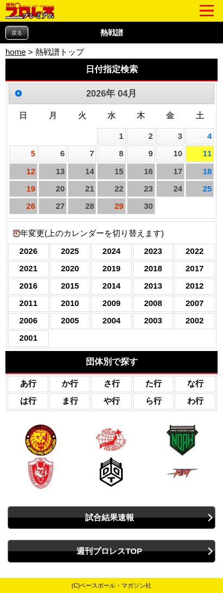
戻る (16, 33)
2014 (111, 285)
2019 (111, 268)
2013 (153, 285)
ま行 (70, 400)
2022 (194, 251)
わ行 (195, 400)
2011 (28, 303)
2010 (70, 303)
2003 (153, 320)
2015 (70, 285)
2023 (153, 251)
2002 (194, 320)
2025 (70, 251)
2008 (153, 303)
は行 (28, 400)
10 (177, 153)
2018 (153, 268)
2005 (70, 320)
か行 (70, 383)
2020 (70, 268)
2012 (194, 285)
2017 (194, 268)
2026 (28, 251)
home (15, 51)
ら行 (153, 400)
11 (207, 153)
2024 (111, 251)
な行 (195, 383)
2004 (111, 320)
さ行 (112, 383)
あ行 (28, 383)
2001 (28, 337)
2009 (111, 303)
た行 (153, 383)
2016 (28, 285)
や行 (112, 400)
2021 (28, 268)
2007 (194, 303)
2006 (28, 320)
